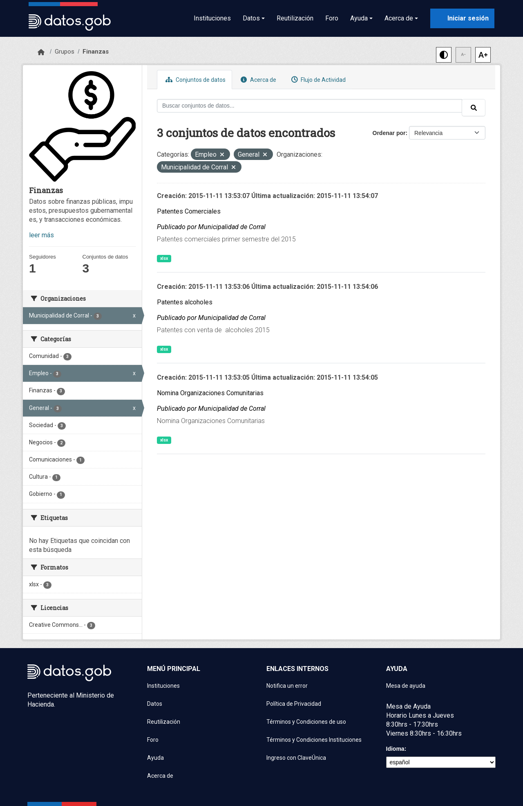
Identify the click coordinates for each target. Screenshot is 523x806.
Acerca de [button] (398, 18)
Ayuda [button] (359, 18)
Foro (331, 18)
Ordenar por (389, 133)
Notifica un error (287, 685)
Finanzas (96, 51)
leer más (41, 235)
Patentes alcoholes (184, 302)
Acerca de (257, 79)
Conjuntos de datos (194, 79)
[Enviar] (473, 107)
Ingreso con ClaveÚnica (296, 757)
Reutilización (295, 18)
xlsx (164, 258)
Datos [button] (251, 18)
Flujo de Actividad (317, 79)
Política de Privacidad (293, 703)
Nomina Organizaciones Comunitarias (210, 393)
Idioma (395, 748)
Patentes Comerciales (189, 211)
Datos (154, 703)
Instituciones (212, 18)
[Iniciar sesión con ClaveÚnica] (462, 18)
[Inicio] (41, 52)
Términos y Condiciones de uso (306, 721)
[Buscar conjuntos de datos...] (309, 106)
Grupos (64, 51)
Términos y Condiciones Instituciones (314, 739)
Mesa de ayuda (405, 685)
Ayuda (155, 757)
